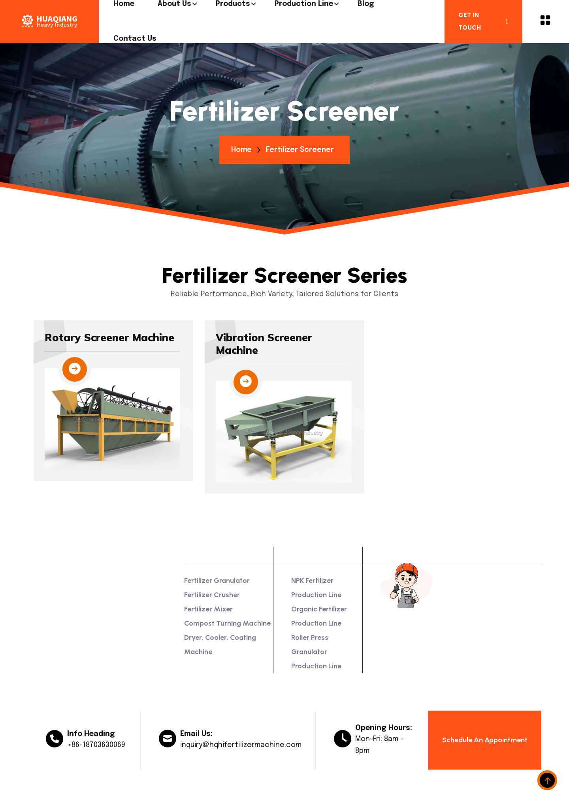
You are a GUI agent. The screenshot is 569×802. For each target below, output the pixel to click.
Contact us (134, 38)
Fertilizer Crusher (212, 594)
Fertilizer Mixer (208, 609)
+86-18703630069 (96, 745)
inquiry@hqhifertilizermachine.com (240, 745)
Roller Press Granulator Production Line (316, 651)
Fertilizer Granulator (217, 580)
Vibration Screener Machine (264, 344)
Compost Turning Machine (227, 623)
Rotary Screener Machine (109, 337)
